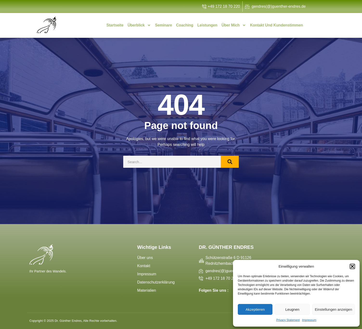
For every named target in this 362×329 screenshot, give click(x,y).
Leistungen (207, 25)
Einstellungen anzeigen (333, 309)
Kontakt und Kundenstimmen (276, 25)
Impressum (309, 320)
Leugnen (292, 309)
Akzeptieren (255, 309)
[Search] (230, 162)
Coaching (184, 25)
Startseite (114, 25)
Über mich (233, 25)
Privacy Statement (288, 320)
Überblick (139, 25)
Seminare (163, 25)
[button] (352, 266)
